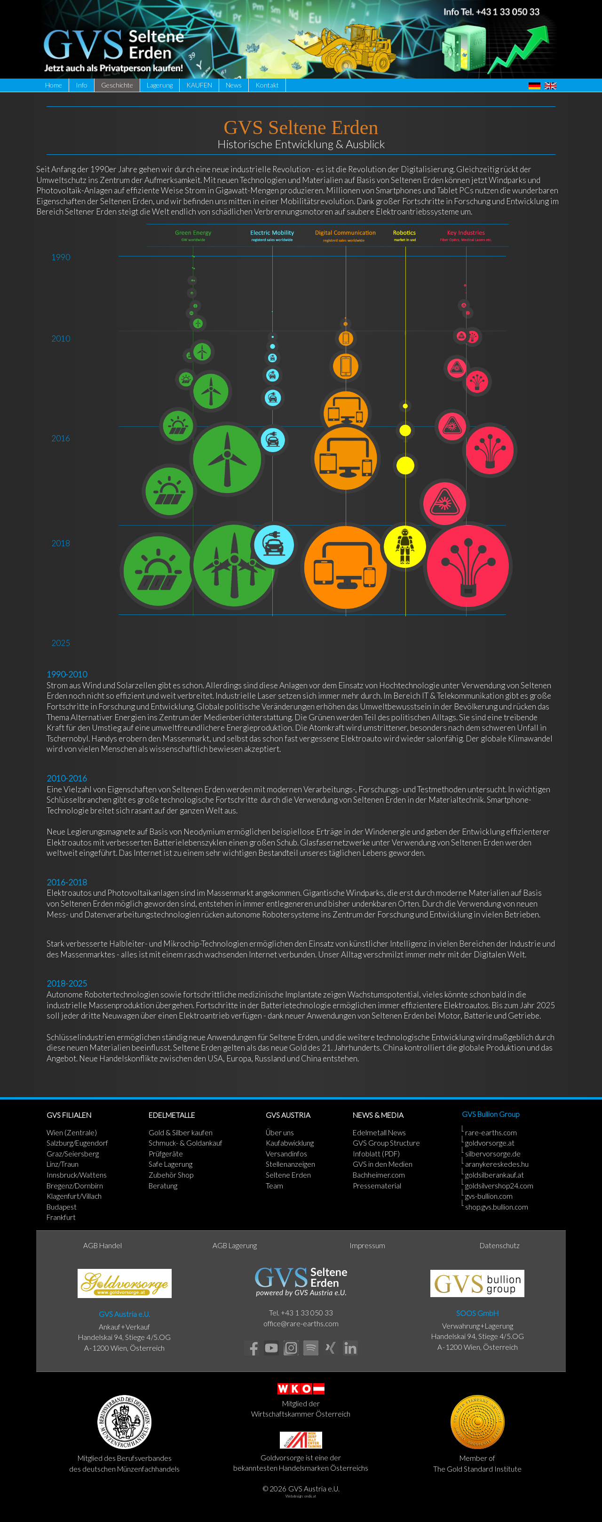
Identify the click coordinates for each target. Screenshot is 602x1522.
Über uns (280, 1132)
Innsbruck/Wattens (77, 1175)
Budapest (62, 1207)
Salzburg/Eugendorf (77, 1143)
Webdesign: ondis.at (300, 1496)
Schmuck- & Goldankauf (185, 1143)
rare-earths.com (491, 1132)
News (234, 85)
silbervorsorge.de (493, 1153)
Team (274, 1185)
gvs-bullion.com (489, 1196)
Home (53, 85)
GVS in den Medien (382, 1164)
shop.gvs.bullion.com (496, 1207)
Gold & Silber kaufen (181, 1132)
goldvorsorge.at (490, 1143)
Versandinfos (286, 1153)
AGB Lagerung (235, 1245)
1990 (60, 257)
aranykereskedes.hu (497, 1164)
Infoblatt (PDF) (376, 1153)
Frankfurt (61, 1217)
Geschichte (117, 85)
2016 (60, 438)
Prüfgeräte (166, 1153)
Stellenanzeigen (290, 1164)
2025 (60, 643)
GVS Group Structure (386, 1143)
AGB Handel (102, 1245)
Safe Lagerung (170, 1164)
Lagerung (160, 85)
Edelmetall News (379, 1132)
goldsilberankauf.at (494, 1175)
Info (81, 85)
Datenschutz (500, 1245)
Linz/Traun (63, 1164)
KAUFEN (199, 85)
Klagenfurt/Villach (74, 1196)
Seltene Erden (288, 1175)
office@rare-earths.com (301, 1323)
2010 (60, 338)
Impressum (367, 1245)
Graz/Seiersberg (73, 1153)
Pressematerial (377, 1185)
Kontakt (267, 85)
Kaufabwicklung (290, 1143)
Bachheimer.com (379, 1175)
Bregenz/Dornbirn (75, 1185)
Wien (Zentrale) (72, 1132)
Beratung (163, 1185)
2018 (60, 543)
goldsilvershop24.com (499, 1185)
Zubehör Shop (171, 1175)
